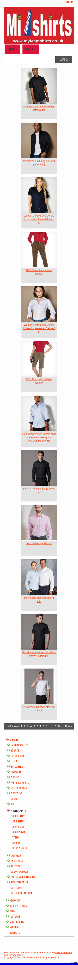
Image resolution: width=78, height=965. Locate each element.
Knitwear (16, 855)
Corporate (18, 826)
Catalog (12, 49)
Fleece (14, 761)
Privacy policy (15, 955)
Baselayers (17, 766)
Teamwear (16, 772)
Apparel (14, 739)
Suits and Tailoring (22, 893)
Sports (15, 750)
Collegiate (16, 887)
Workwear (16, 793)
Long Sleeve (18, 821)
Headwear (15, 900)
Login (69, 2)
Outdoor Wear (19, 788)
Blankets (15, 932)
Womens (15, 777)
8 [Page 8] (43, 726)
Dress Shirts (19, 848)
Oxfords (16, 842)
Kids (13, 804)
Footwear (15, 916)
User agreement (63, 952)
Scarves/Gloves (19, 871)
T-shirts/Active (20, 745)
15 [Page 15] (54, 726)
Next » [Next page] (68, 726)
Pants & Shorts (20, 782)
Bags (12, 911)
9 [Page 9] (46, 726)
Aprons (14, 927)
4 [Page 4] (31, 726)
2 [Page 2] (24, 726)
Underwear (17, 861)
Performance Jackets (23, 877)
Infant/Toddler (19, 882)
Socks (14, 798)
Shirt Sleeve (19, 816)
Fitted (15, 837)
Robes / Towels (18, 906)
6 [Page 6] (37, 726)
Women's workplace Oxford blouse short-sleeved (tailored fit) (39, 219)
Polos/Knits (18, 756)
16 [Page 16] (59, 726)
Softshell (16, 866)
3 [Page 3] (27, 726)
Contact (30, 49)
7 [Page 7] (40, 726)
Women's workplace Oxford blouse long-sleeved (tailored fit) (39, 328)
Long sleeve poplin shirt (39, 543)
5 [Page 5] (34, 726)
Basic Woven (19, 832)
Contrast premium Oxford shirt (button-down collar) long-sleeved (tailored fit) (39, 438)
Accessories (17, 922)
